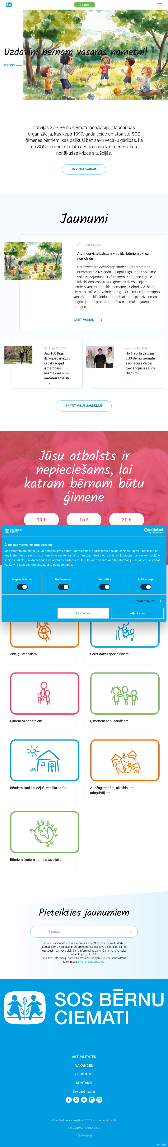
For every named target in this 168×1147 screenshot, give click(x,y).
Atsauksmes (84, 1135)
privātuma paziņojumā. (91, 961)
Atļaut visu (137, 613)
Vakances (84, 1066)
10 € (41, 520)
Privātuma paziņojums (84, 1127)
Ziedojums (84, 1074)
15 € (84, 520)
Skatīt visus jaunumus (84, 406)
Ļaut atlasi (83, 613)
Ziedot (85, 4)
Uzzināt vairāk (84, 169)
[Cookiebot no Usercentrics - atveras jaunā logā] (147, 531)
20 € (127, 520)
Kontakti (84, 1083)
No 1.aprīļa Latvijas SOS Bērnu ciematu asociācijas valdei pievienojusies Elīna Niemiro (140, 363)
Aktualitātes (84, 1057)
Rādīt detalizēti (146, 601)
